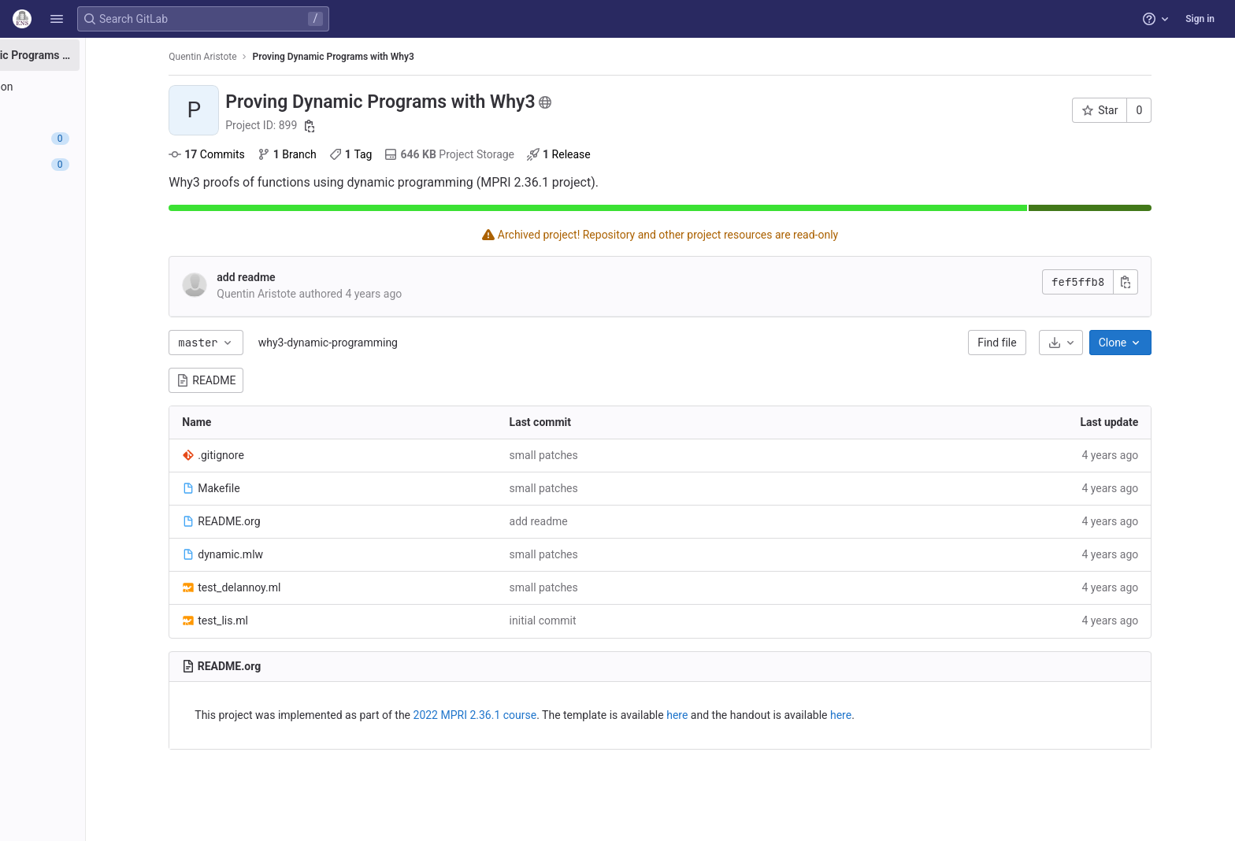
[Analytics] (100, 242)
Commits (264, 154)
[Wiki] (100, 268)
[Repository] (100, 112)
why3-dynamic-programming (385, 342)
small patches (601, 455)
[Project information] (100, 86)
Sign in (1200, 18)
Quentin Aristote (261, 56)
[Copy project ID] (367, 126)
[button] (56, 18)
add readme (304, 277)
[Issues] (100, 138)
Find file (1055, 342)
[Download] (1118, 342)
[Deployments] (100, 190)
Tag (409, 154)
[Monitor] (100, 216)
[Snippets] (100, 294)
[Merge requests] (100, 164)
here (735, 715)
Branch (344, 154)
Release (617, 154)
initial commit (600, 620)
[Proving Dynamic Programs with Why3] (100, 55)
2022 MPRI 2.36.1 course (533, 715)
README (264, 380)
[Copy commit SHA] (1183, 282)
